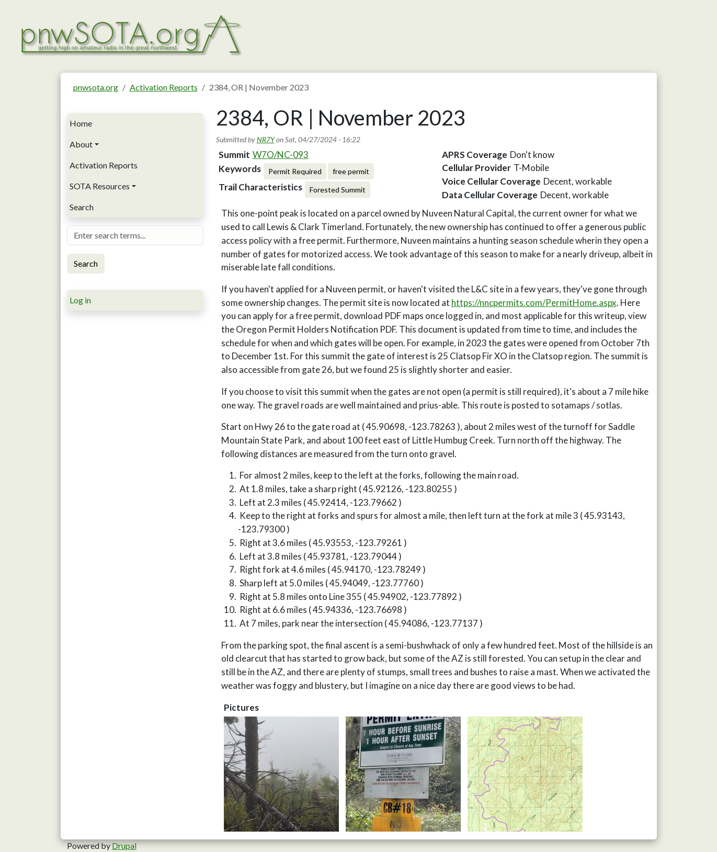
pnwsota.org (95, 87)
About (81, 144)
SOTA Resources (100, 186)
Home (81, 123)
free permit (351, 171)
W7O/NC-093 (281, 154)
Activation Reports (164, 87)
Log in (80, 300)
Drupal (124, 845)
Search (82, 207)
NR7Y (266, 139)
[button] (281, 774)
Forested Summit (338, 189)
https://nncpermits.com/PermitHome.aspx (534, 302)
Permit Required (295, 171)
